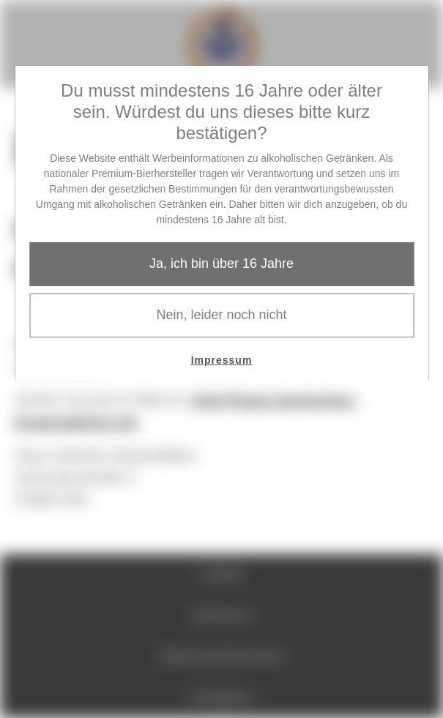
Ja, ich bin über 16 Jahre (221, 263)
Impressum (222, 360)
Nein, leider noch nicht (221, 314)
